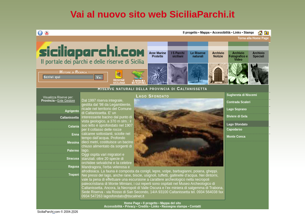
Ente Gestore (66, 100)
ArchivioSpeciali (258, 54)
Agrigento (72, 111)
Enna (76, 134)
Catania (74, 126)
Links (237, 32)
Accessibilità (221, 32)
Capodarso (234, 129)
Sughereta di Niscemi (242, 95)
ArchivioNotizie (218, 54)
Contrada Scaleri (238, 102)
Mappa (205, 32)
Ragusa (74, 166)
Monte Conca (236, 136)
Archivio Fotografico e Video (238, 56)
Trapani (74, 174)
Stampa (249, 32)
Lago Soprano (237, 109)
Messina (73, 142)
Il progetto (190, 32)
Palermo (73, 150)
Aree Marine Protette (157, 54)
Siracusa (73, 158)
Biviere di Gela (237, 116)
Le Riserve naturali (198, 54)
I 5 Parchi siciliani (177, 54)
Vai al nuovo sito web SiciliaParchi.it (152, 14)
